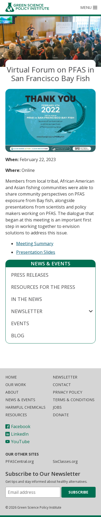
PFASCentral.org (19, 461)
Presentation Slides (35, 252)
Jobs (57, 407)
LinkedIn (17, 434)
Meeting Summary (34, 244)
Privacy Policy (67, 392)
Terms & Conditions (74, 399)
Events (20, 323)
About (12, 392)
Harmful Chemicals (25, 407)
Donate (61, 414)
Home (11, 377)
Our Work (15, 384)
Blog (17, 335)
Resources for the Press (43, 287)
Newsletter (26, 311)
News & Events (50, 263)
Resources (16, 414)
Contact (62, 384)
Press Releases (29, 275)
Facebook (17, 426)
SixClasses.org (65, 461)
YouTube (17, 442)
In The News (26, 299)
